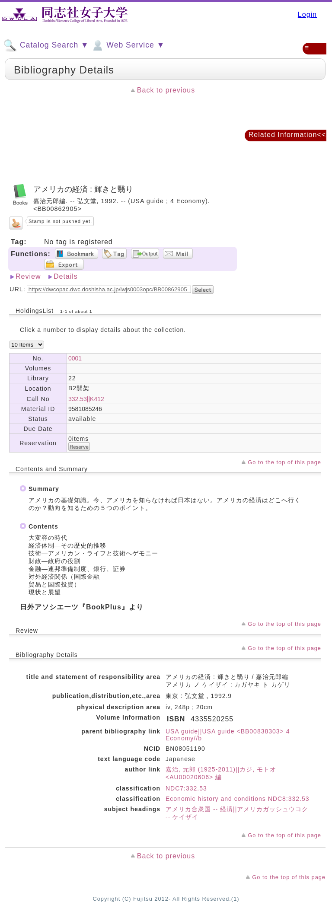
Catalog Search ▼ (46, 45)
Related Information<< (287, 134)
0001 (75, 358)
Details (66, 276)
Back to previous (166, 90)
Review (28, 276)
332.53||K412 (86, 398)
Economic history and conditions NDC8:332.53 (238, 798)
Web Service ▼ (128, 45)
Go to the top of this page (284, 462)
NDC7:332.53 (186, 788)
